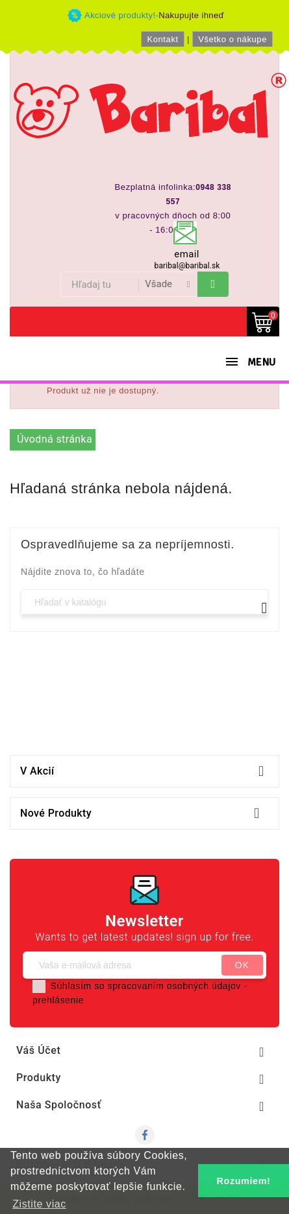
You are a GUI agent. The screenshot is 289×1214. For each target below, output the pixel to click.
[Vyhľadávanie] (144, 601)
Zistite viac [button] (39, 1203)
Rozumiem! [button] (244, 1181)
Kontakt (162, 39)
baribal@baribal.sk (187, 265)
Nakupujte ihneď (191, 15)
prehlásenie (58, 1000)
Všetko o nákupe (232, 39)
